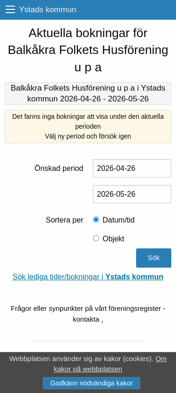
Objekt (113, 239)
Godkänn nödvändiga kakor (91, 383)
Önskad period (58, 168)
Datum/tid (119, 220)
